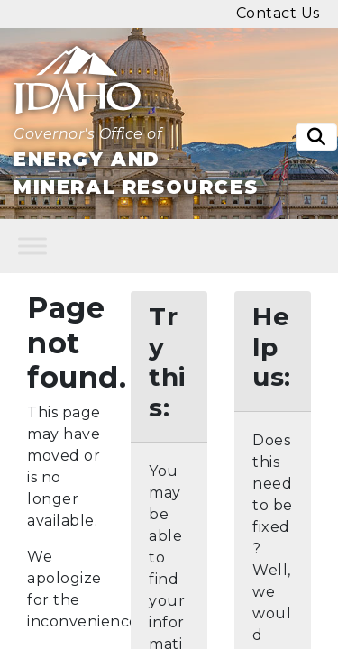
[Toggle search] (316, 137)
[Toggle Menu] (32, 246)
